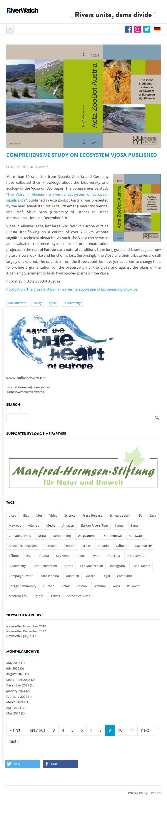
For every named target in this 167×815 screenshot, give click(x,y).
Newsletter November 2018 (26, 626)
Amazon (68, 525)
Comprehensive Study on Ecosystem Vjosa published (81, 154)
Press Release (92, 515)
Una (29, 556)
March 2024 (14, 702)
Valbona (121, 546)
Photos (80, 556)
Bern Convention (45, 566)
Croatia (43, 556)
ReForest (133, 586)
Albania (103, 546)
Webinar (100, 586)
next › (146, 730)
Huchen (49, 586)
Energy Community (22, 586)
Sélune (14, 556)
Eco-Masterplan (91, 566)
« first (15, 730)
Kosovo (82, 586)
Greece (38, 596)
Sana (134, 525)
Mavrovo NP (143, 546)
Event (96, 556)
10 (120, 730)
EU (140, 515)
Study (37, 303)
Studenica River (78, 596)
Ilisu (26, 515)
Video (53, 515)
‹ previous (36, 730)
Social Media (141, 566)
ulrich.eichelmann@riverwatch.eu (28, 387)
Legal (106, 576)
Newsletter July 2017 (21, 636)
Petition (69, 546)
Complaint (124, 576)
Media (50, 525)
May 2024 (13, 713)
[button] (22, 764)
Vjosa (53, 303)
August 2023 (15, 674)
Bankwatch (137, 536)
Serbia (68, 566)
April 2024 (13, 708)
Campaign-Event (21, 576)
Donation (72, 576)
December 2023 (17, 685)
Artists (55, 596)
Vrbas (86, 546)
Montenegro (18, 596)
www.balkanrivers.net (26, 377)
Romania (51, 546)
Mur (39, 515)
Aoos (116, 586)
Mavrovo (15, 525)
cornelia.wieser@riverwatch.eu (26, 392)
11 (132, 730)
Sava (152, 515)
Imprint (156, 793)
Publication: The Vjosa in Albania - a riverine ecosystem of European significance (71, 289)
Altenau (33, 525)
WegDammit (87, 536)
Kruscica (113, 556)
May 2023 (13, 663)
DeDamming (62, 536)
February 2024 (16, 696)
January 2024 (15, 691)
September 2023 (18, 680)
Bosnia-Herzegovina (23, 546)
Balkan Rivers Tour (94, 525)
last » (14, 741)
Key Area (62, 556)
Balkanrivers (17, 303)
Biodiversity (72, 303)
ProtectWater (136, 556)
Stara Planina (49, 576)
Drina (42, 536)
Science (69, 515)
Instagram (117, 566)
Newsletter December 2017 (26, 631)
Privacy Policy (137, 793)
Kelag (66, 586)
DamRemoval (112, 536)
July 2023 (12, 668)
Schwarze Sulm (120, 515)
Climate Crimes (20, 536)
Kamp (119, 525)
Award (90, 576)
